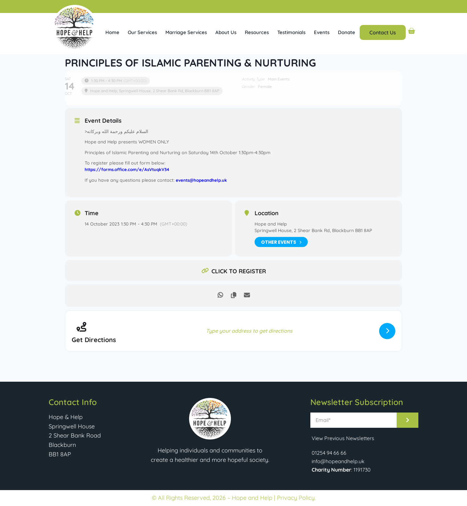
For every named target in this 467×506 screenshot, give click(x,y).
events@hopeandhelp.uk (203, 180)
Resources (257, 32)
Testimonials (291, 32)
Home (112, 32)
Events (321, 32)
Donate (346, 32)
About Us (225, 32)
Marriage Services (186, 32)
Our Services (142, 32)
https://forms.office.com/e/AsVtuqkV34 (129, 169)
